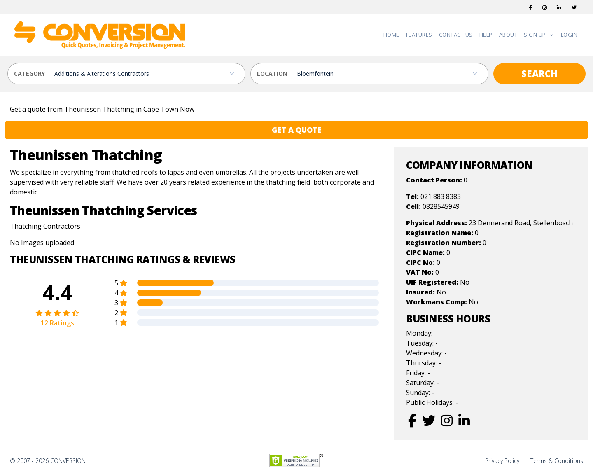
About (508, 34)
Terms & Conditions (556, 461)
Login (569, 34)
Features (419, 34)
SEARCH (539, 73)
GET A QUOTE (296, 130)
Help (486, 34)
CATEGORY (29, 73)
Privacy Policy (502, 461)
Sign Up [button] (535, 34)
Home (391, 34)
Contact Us (456, 34)
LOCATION (272, 73)
